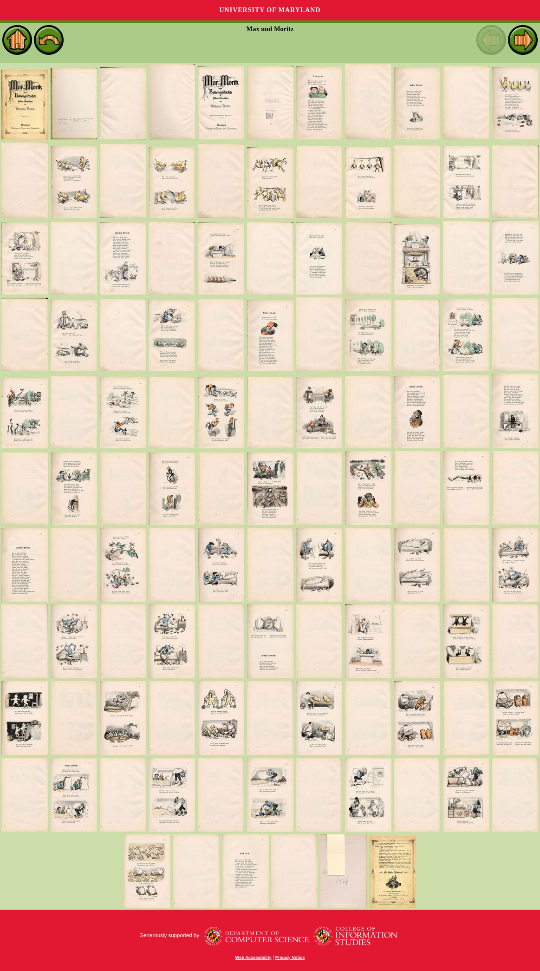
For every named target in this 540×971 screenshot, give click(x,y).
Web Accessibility (253, 957)
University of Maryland (269, 10)
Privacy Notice (290, 957)
